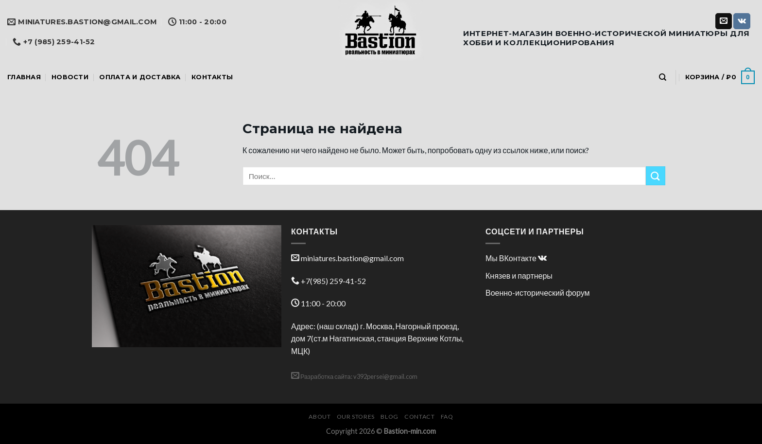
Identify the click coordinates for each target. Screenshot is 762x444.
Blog (389, 416)
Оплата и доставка (139, 77)
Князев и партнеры (519, 275)
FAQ (447, 416)
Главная (24, 77)
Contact (419, 416)
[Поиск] (662, 77)
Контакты (212, 77)
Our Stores (356, 416)
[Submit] (655, 175)
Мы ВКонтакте (516, 258)
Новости (70, 77)
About (319, 416)
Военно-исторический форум (537, 292)
